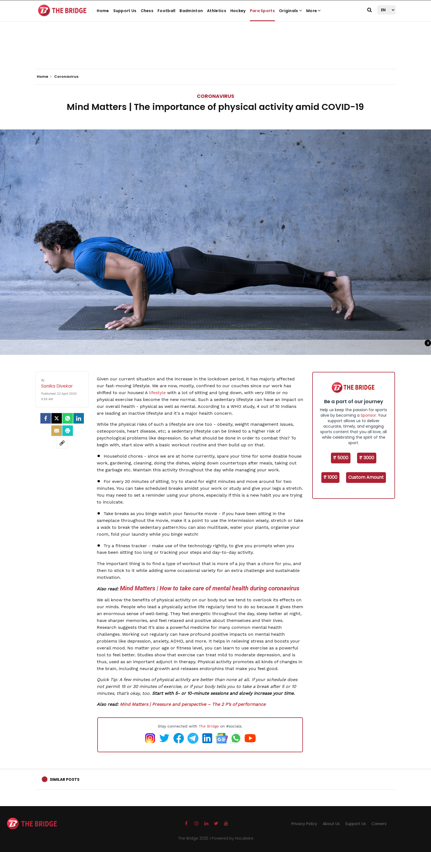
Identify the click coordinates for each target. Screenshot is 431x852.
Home (103, 10)
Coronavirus (215, 96)
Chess (147, 10)
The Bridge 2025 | (195, 838)
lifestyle (157, 392)
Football (166, 10)
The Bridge (209, 726)
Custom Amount (366, 477)
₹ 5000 (340, 458)
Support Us (125, 10)
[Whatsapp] (67, 418)
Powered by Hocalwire (232, 838)
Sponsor (368, 415)
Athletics (216, 10)
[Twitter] (56, 418)
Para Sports (262, 10)
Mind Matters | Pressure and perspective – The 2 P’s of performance (193, 704)
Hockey (238, 10)
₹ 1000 (330, 477)
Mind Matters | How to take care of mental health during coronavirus (209, 588)
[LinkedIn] (78, 418)
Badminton (191, 10)
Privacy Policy (304, 823)
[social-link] (62, 443)
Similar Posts (64, 779)
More (313, 10)
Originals (290, 10)
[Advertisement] (215, 52)
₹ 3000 (366, 458)
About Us (331, 823)
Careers (378, 823)
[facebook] (45, 418)
